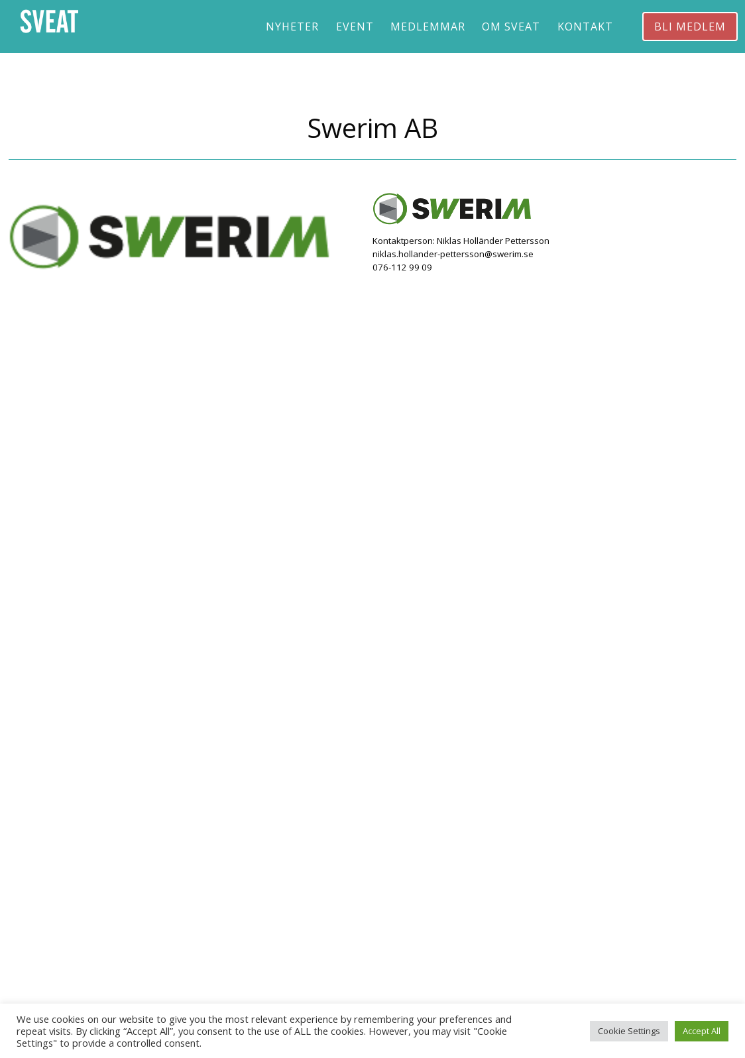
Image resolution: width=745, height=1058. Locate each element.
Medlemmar (427, 26)
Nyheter (292, 26)
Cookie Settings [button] (629, 1031)
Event (355, 26)
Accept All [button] (701, 1031)
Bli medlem (690, 26)
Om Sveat (511, 26)
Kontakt (585, 26)
